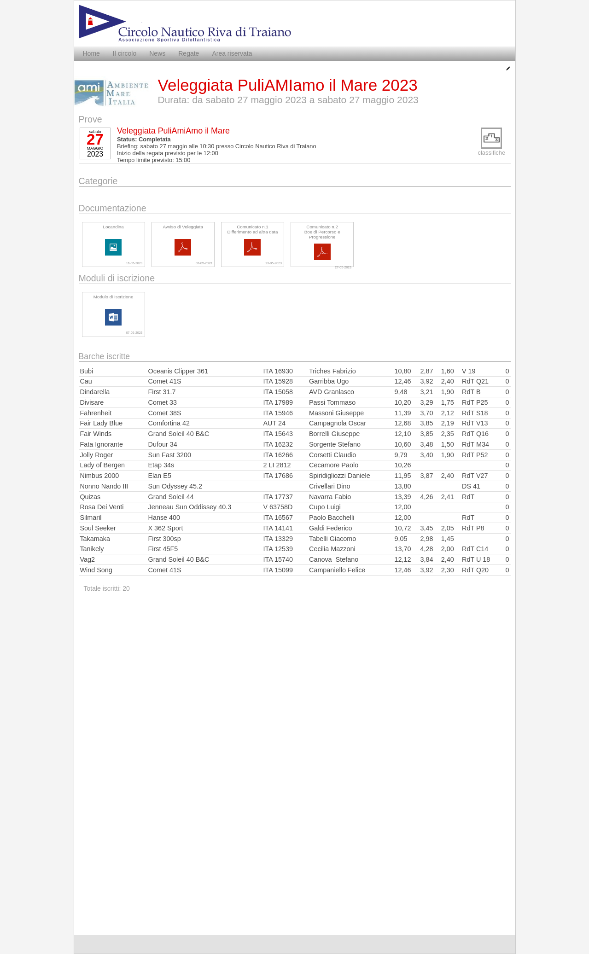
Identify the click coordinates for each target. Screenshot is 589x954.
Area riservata (232, 53)
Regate (188, 53)
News (157, 53)
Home (91, 53)
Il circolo (124, 53)
